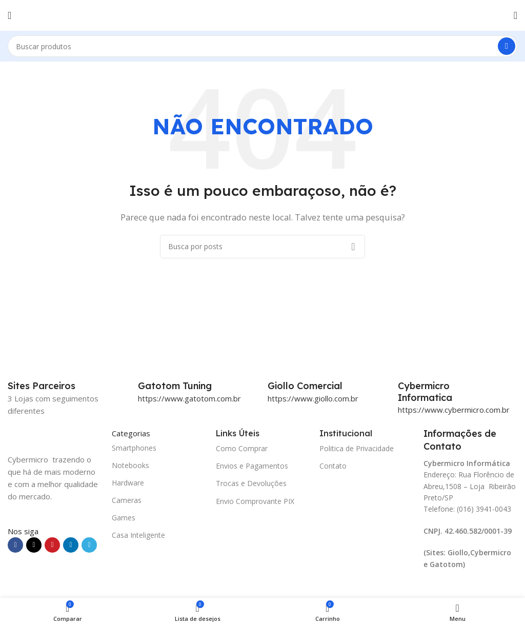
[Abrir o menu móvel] (9, 15)
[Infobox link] (198, 386)
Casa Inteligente (138, 535)
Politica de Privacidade (356, 448)
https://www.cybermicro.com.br (454, 410)
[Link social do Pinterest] (52, 545)
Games (123, 517)
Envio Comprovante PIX (255, 501)
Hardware (128, 483)
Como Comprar (242, 448)
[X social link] (34, 545)
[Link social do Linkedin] (70, 545)
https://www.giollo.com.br (313, 398)
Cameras (127, 500)
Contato (333, 466)
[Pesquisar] (262, 46)
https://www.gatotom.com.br (189, 398)
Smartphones (134, 448)
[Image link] (55, 434)
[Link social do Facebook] (15, 545)
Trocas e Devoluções (251, 483)
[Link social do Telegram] (89, 545)
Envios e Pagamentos (252, 466)
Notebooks (130, 465)
